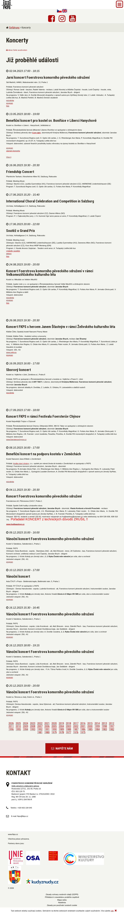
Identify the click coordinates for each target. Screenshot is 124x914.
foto (7, 106)
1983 (104, 729)
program (9, 103)
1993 (32, 729)
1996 (11, 729)
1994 (25, 729)
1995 (18, 729)
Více (8, 157)
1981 (39, 732)
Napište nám (62, 748)
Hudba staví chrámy (21, 463)
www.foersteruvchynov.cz (16, 439)
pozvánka (10, 100)
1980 (47, 732)
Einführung (14, 27)
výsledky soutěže (13, 251)
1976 (75, 732)
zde (112, 911)
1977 (68, 732)
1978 (61, 732)
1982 (111, 729)
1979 (54, 732)
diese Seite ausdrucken (16, 50)
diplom (8, 254)
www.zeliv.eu (11, 352)
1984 (97, 729)
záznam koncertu (13, 151)
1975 (82, 732)
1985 (90, 729)
